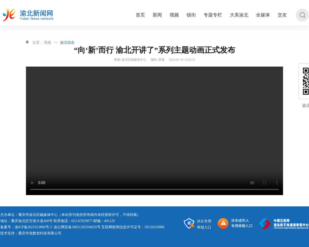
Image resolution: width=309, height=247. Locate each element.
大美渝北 (239, 15)
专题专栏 (213, 15)
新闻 (157, 15)
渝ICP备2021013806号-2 (33, 227)
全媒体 (263, 15)
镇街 (191, 15)
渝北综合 (67, 42)
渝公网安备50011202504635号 (77, 227)
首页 (140, 15)
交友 (282, 15)
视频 (174, 15)
